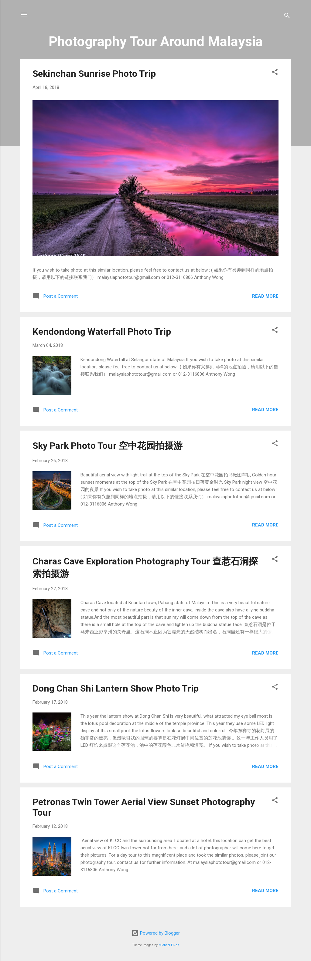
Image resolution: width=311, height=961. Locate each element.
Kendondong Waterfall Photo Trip (101, 331)
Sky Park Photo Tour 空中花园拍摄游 (107, 445)
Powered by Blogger (156, 933)
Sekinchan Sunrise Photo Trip (94, 73)
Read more (265, 296)
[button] (275, 73)
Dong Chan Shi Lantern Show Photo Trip (115, 688)
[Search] (287, 16)
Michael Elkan (169, 945)
